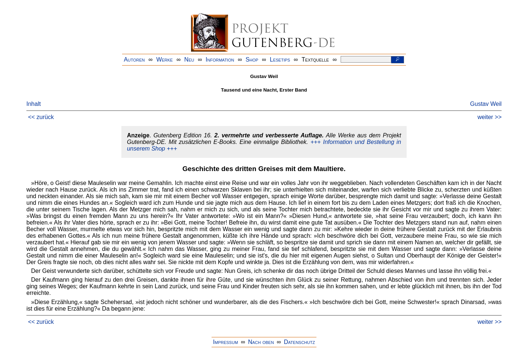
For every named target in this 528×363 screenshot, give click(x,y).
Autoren (134, 59)
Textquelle (315, 59)
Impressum (225, 342)
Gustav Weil (486, 104)
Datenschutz (299, 342)
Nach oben (261, 342)
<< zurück (41, 117)
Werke (164, 59)
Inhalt (33, 104)
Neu (189, 59)
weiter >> (489, 117)
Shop (252, 59)
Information (220, 59)
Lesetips (280, 59)
